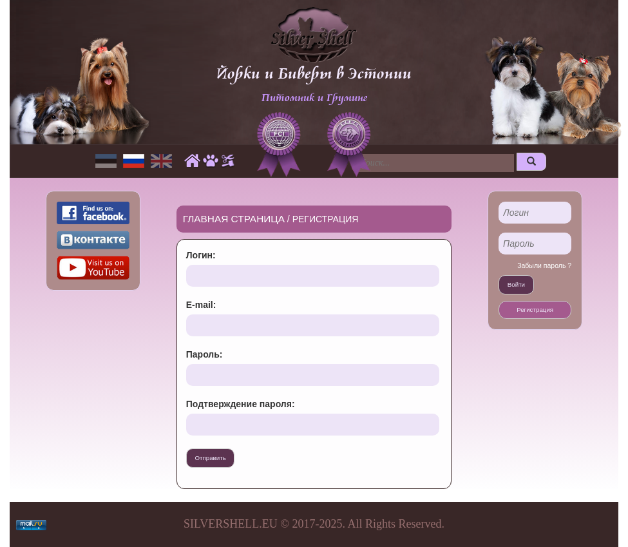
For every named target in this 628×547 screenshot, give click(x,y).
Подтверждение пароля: (240, 404)
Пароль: (204, 354)
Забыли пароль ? (544, 265)
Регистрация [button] (535, 309)
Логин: (201, 255)
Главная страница (234, 218)
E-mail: (201, 305)
